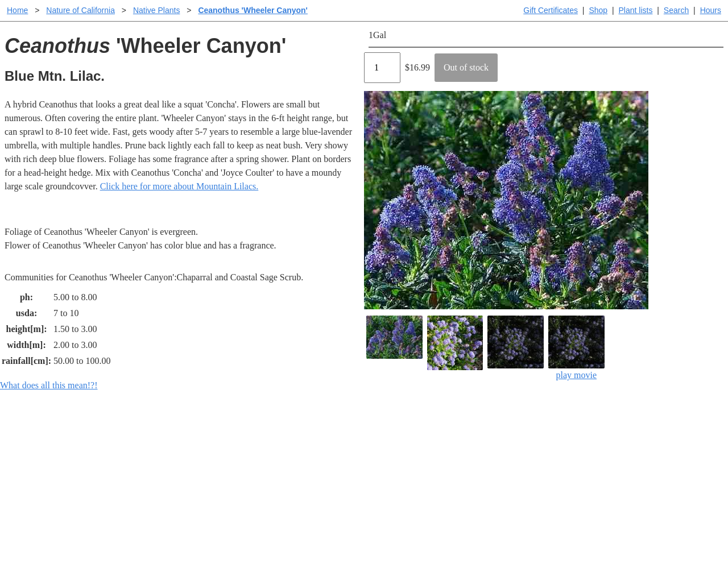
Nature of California (80, 10)
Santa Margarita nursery (555, 458)
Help (375, 440)
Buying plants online (404, 458)
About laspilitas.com (549, 477)
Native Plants (156, 10)
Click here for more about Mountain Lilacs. (179, 186)
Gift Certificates (550, 10)
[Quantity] (382, 67)
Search (676, 10)
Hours (710, 10)
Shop (598, 10)
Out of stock (466, 67)
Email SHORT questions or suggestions (295, 535)
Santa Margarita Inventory (560, 440)
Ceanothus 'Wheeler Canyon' (253, 10)
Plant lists (636, 10)
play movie (576, 348)
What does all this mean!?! (49, 385)
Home (17, 10)
